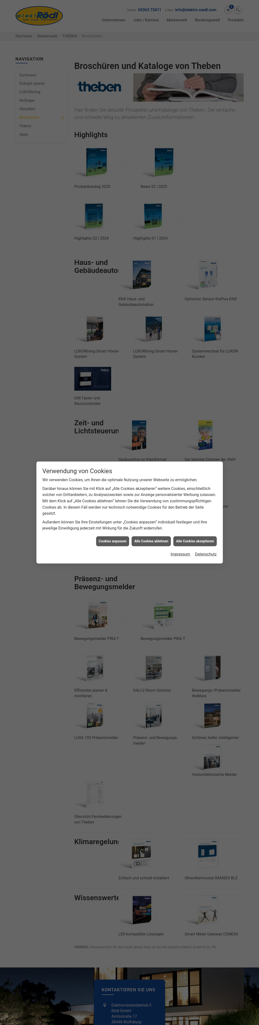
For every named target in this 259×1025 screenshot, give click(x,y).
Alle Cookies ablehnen (151, 541)
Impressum (180, 554)
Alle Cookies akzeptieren (195, 541)
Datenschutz (206, 554)
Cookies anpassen (113, 541)
